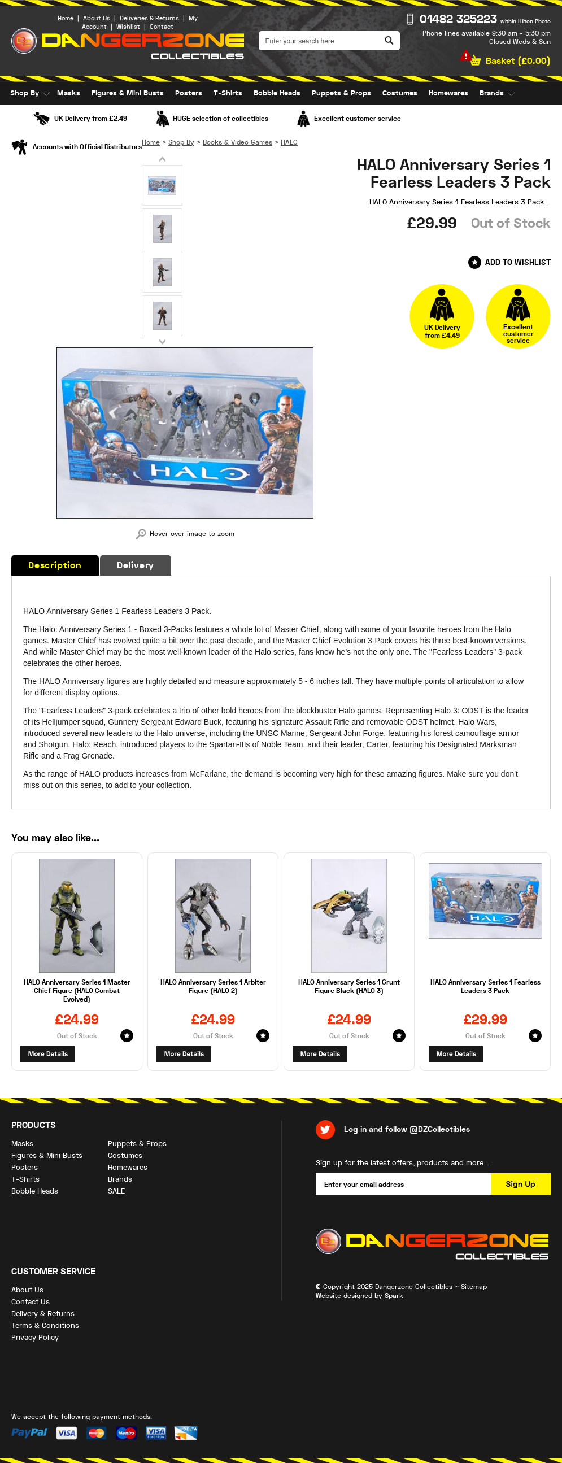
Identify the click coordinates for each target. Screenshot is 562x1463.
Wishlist (128, 27)
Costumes (399, 93)
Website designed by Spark (359, 1295)
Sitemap (474, 1286)
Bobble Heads (277, 93)
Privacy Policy (35, 1337)
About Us (96, 18)
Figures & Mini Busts (128, 93)
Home (65, 18)
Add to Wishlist (518, 262)
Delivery (135, 565)
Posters (188, 93)
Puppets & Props (341, 93)
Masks (68, 93)
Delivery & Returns (43, 1313)
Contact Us (30, 1302)
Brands (492, 93)
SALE (18, 116)
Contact (161, 27)
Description (55, 565)
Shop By (24, 93)
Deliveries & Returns (149, 18)
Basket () (518, 61)
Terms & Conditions (45, 1325)
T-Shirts (228, 93)
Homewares (448, 93)
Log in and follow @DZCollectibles (407, 1129)
